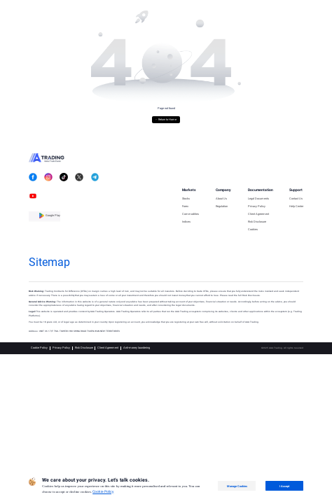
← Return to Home (166, 119)
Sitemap (49, 262)
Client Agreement (258, 214)
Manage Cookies (237, 486)
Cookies (253, 229)
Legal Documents (258, 198)
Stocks (186, 198)
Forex (185, 206)
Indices (186, 221)
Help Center (296, 206)
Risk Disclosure (257, 221)
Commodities (190, 214)
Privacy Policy (256, 206)
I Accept (284, 486)
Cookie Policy (39, 347)
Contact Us (296, 198)
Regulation (222, 206)
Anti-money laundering (136, 347)
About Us (221, 198)
